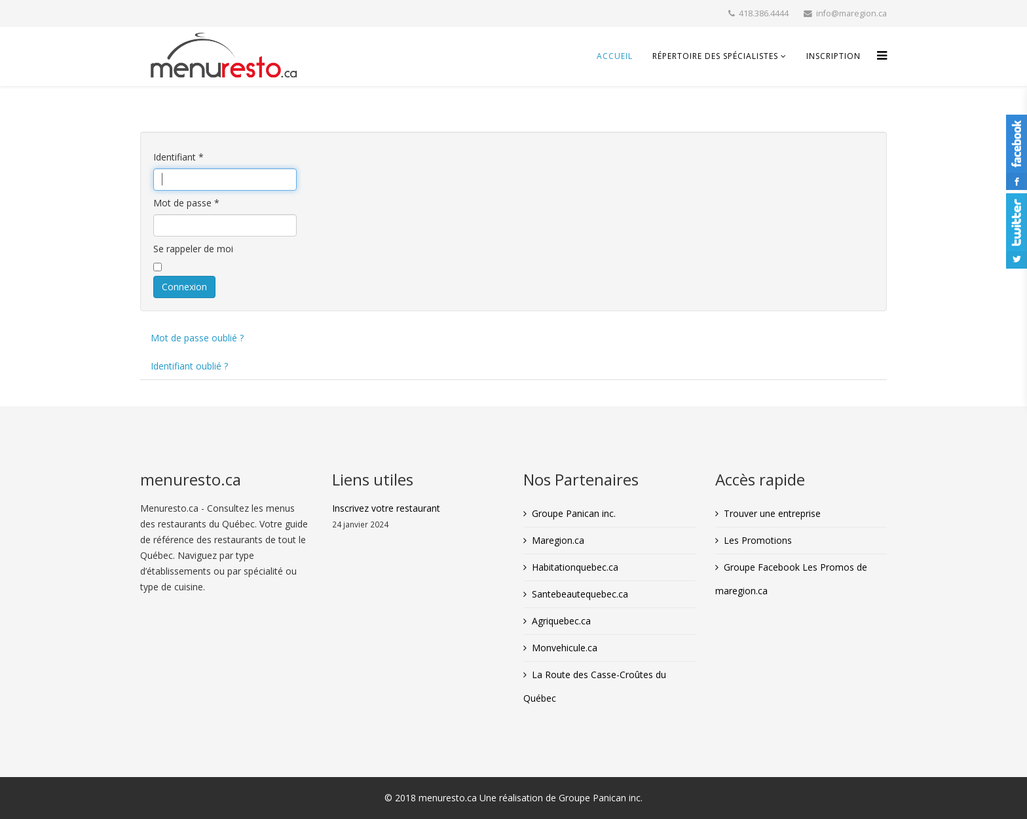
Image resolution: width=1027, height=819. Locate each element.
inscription (833, 56)
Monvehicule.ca (564, 647)
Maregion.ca (558, 540)
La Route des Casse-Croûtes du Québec (594, 686)
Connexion (184, 286)
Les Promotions (758, 540)
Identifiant (178, 157)
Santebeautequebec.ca (580, 594)
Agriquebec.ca (561, 621)
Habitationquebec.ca (575, 567)
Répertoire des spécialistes (715, 56)
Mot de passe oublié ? (197, 338)
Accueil (615, 56)
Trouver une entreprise (772, 513)
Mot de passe (186, 203)
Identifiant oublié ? (189, 366)
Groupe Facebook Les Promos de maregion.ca (791, 579)
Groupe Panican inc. (574, 513)
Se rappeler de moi (193, 248)
